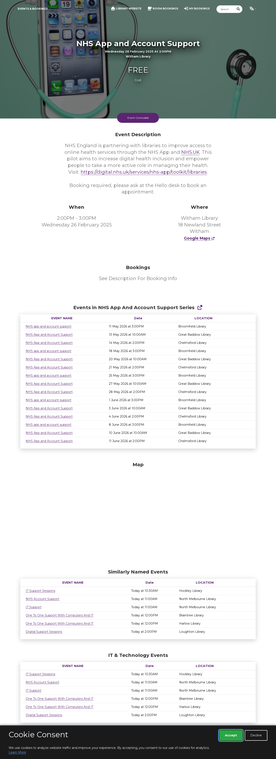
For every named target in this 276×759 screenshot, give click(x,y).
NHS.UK (190, 152)
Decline (256, 735)
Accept (231, 735)
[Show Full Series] (200, 307)
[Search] (225, 9)
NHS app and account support (48, 326)
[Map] (138, 514)
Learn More (17, 752)
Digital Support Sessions (44, 632)
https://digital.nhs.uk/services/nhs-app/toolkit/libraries (144, 172)
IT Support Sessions (40, 591)
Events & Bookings (33, 8)
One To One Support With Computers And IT (59, 615)
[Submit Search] (238, 9)
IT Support (33, 607)
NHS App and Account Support (49, 335)
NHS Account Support (42, 599)
